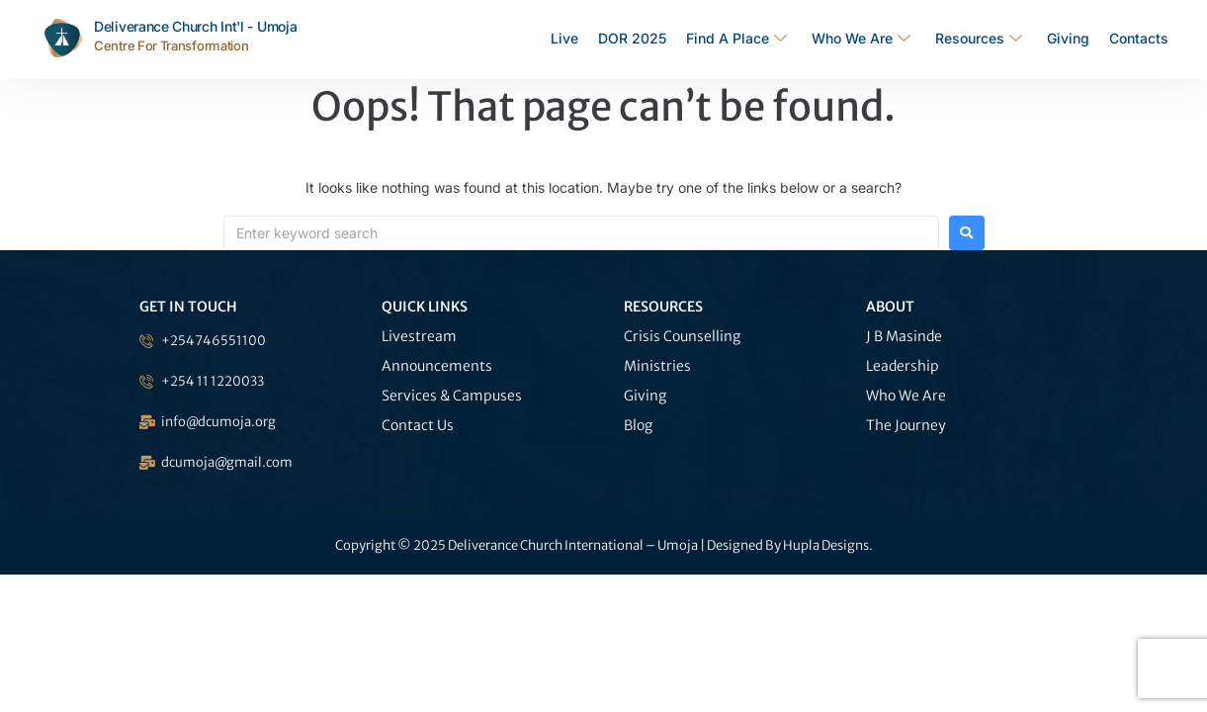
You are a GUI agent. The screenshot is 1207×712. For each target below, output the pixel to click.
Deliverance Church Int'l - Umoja (195, 26)
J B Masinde (904, 336)
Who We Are (863, 38)
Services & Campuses (452, 395)
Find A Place (739, 38)
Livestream (419, 336)
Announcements (437, 366)
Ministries (657, 366)
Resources (981, 38)
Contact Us (418, 425)
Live (564, 38)
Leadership (902, 366)
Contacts (1138, 38)
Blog (638, 425)
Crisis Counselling (682, 336)
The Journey (906, 425)
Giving (1068, 38)
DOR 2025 (632, 38)
